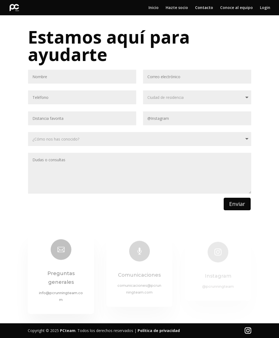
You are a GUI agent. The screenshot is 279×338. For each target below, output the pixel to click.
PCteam (67, 330)
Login (265, 8)
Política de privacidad (159, 330)
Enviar (237, 204)
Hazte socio (177, 8)
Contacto (204, 8)
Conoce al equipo (236, 8)
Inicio (153, 8)
